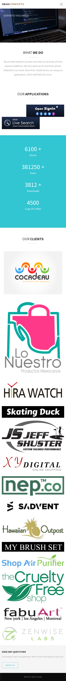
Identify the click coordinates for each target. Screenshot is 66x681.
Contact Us (10, 665)
